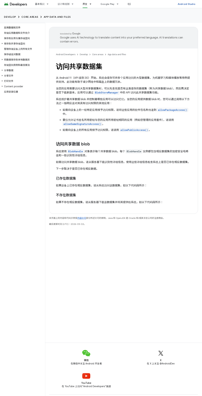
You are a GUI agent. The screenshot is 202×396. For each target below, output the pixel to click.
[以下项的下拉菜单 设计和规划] (74, 4)
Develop (10, 16)
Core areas (29, 16)
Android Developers (65, 54)
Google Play (107, 4)
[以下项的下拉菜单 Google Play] (119, 4)
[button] (22, 43)
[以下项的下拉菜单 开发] (91, 4)
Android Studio (186, 4)
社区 (130, 4)
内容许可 (81, 218)
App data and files (57, 16)
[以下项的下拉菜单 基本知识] (49, 4)
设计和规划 (64, 4)
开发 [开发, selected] (85, 4)
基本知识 (40, 4)
